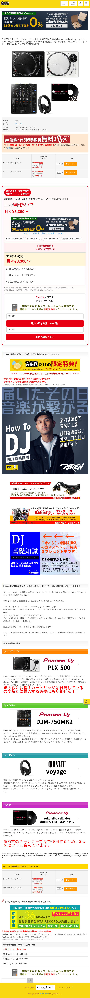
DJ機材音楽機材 (73, 3)
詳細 (9, 148)
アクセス (26, 987)
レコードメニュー (64, 3)
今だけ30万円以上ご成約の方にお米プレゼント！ (45, 225)
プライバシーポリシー (64, 987)
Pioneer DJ (18, 124)
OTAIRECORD (44, 994)
